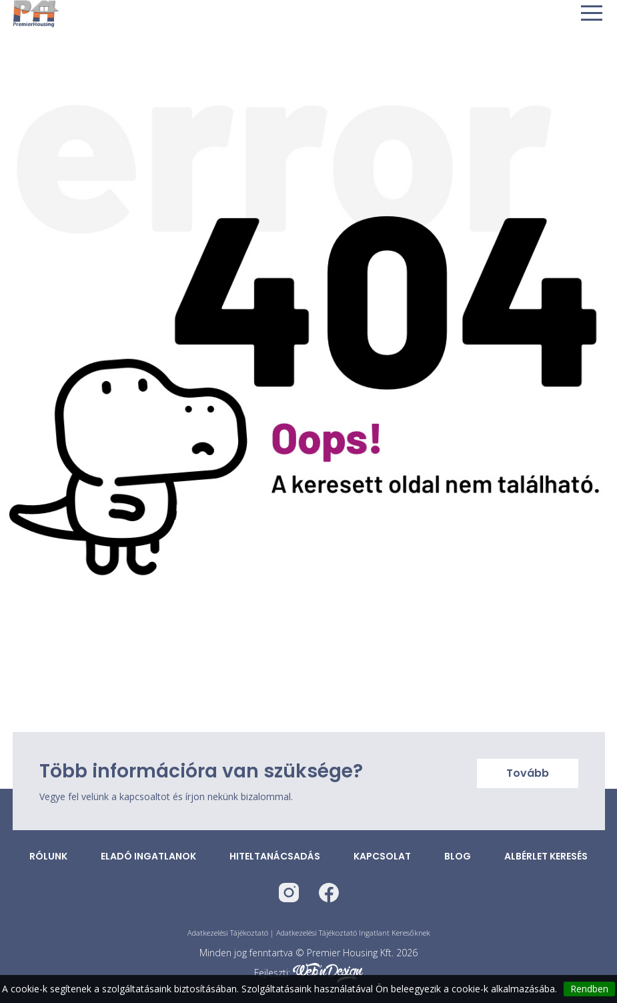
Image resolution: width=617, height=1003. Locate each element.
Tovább (527, 773)
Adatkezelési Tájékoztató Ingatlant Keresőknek (353, 933)
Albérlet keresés (546, 856)
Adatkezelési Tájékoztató (227, 933)
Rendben (589, 988)
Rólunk (48, 856)
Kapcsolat (382, 856)
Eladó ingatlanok (148, 856)
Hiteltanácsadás (274, 856)
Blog (457, 856)
